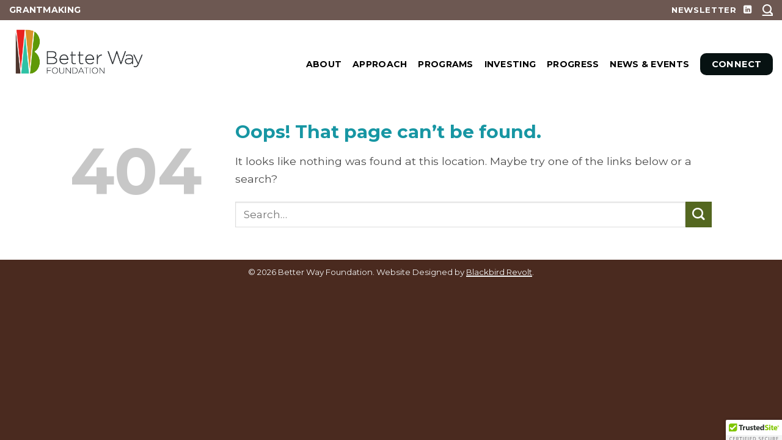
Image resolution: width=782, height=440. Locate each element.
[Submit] (698, 215)
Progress (573, 64)
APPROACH (380, 64)
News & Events (649, 64)
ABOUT (324, 64)
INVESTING (510, 64)
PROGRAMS (445, 64)
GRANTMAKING (45, 9)
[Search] (767, 10)
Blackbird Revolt (499, 272)
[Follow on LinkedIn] (747, 10)
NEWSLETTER (704, 10)
